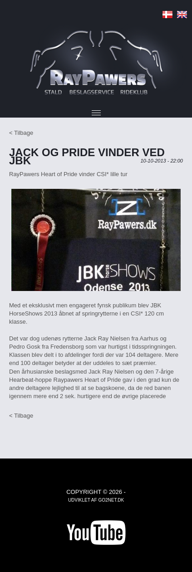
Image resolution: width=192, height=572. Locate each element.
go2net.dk (111, 500)
